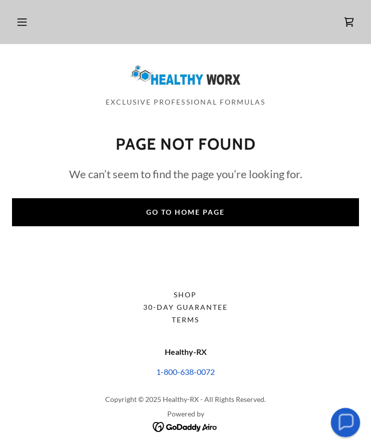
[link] (349, 22)
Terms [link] (185, 319)
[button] (22, 22)
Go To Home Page (185, 212)
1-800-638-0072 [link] (185, 371)
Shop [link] (185, 294)
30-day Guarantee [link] (185, 307)
